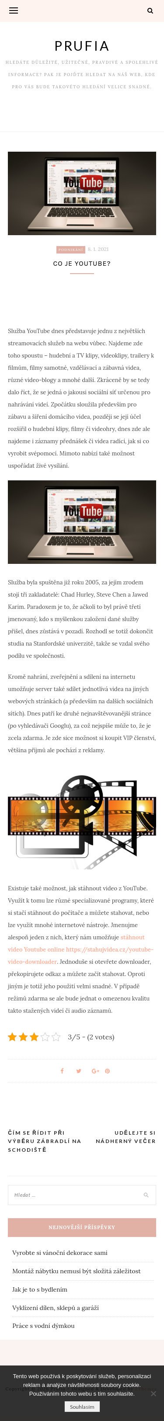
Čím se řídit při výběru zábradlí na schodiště (45, 1141)
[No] (153, 1393)
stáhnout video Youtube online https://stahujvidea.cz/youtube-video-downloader (81, 950)
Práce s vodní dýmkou (43, 1326)
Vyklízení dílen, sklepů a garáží (55, 1308)
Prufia (82, 45)
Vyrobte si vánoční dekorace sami (59, 1253)
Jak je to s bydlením (39, 1289)
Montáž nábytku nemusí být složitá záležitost (76, 1271)
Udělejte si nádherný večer (126, 1137)
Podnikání (71, 249)
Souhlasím (82, 1407)
